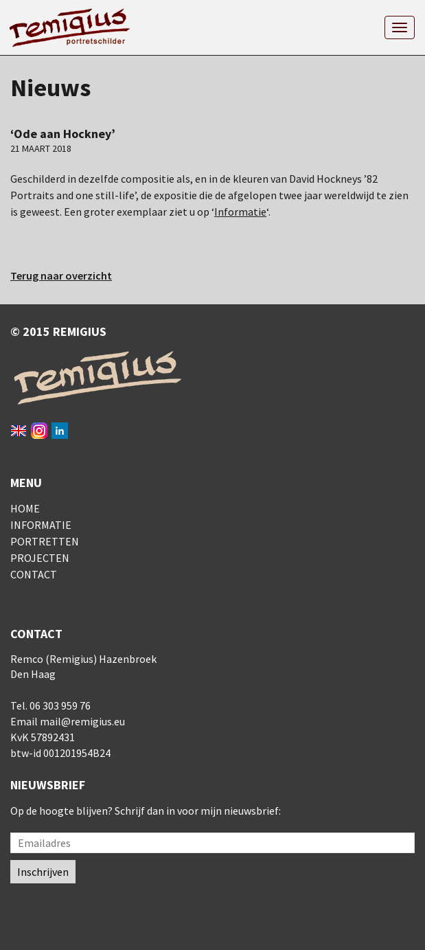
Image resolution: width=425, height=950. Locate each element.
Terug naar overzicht (61, 275)
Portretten (44, 541)
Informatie (240, 211)
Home (25, 508)
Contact (33, 574)
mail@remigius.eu (82, 721)
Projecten (39, 558)
